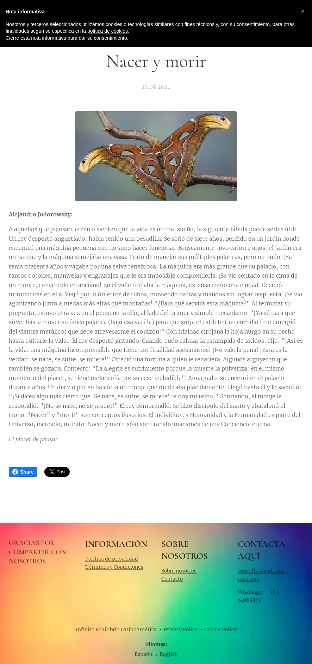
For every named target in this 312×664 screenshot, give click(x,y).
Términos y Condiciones (114, 567)
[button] (302, 11)
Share (23, 472)
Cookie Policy (221, 629)
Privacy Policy (181, 629)
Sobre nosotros (178, 570)
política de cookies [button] (107, 31)
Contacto (172, 579)
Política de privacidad (111, 559)
